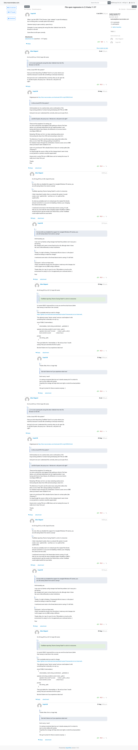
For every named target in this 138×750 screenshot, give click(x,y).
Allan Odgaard (34, 51)
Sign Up (132, 2)
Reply (28, 43)
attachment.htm (29, 39)
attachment (38, 168)
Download (11, 18)
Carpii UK (33, 13)
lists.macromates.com (11, 3)
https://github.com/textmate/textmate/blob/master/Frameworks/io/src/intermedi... (60, 314)
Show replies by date (102, 48)
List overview (11, 7)
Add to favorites (116, 27)
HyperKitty (68, 748)
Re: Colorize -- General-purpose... (33, 9)
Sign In (125, 2)
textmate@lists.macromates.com (120, 19)
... (28, 60)
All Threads (11, 12)
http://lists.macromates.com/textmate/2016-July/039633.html (55, 97)
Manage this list (116, 2)
